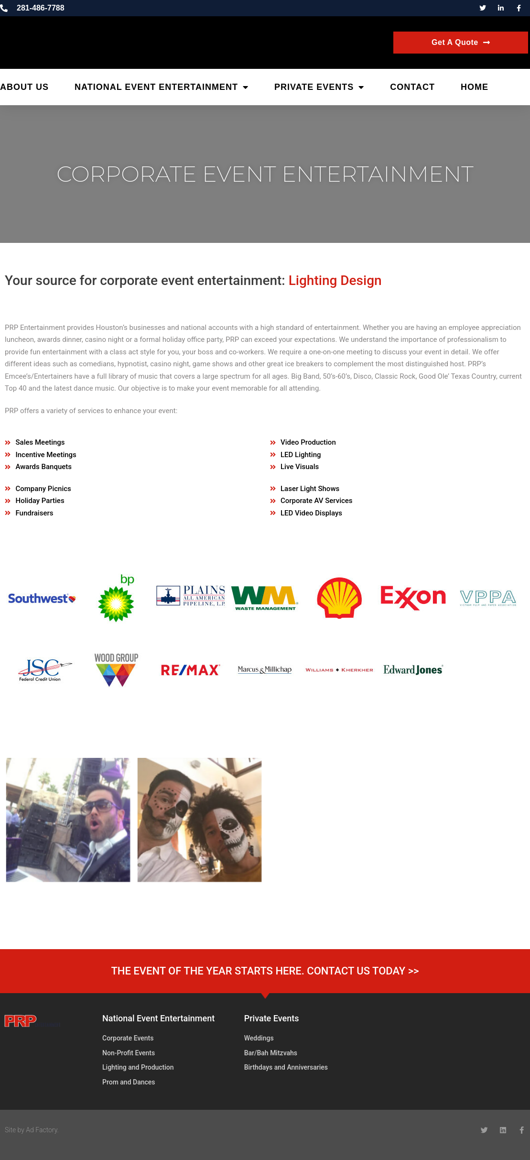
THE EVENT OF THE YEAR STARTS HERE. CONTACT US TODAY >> (265, 971)
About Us (24, 87)
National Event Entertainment (162, 87)
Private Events (319, 87)
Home (474, 87)
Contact (412, 87)
